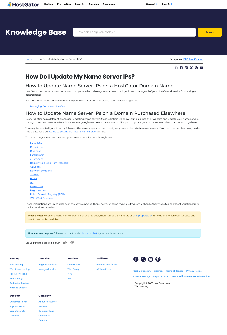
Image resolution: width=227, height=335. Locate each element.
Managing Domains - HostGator (48, 106)
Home (29, 59)
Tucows (34, 174)
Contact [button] (152, 4)
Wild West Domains (41, 198)
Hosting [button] (48, 4)
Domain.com (37, 147)
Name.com (36, 186)
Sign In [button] (167, 4)
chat (94, 233)
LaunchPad (36, 143)
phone (84, 233)
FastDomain (37, 155)
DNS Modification (193, 59)
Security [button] (80, 4)
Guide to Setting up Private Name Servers (73, 131)
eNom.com (36, 159)
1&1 (31, 182)
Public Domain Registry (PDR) (47, 194)
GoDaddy (35, 166)
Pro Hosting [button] (64, 4)
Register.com (38, 190)
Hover (33, 178)
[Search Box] (134, 32)
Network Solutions (41, 170)
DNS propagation (142, 215)
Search (209, 32)
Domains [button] (94, 4)
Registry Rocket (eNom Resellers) (49, 162)
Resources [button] (109, 4)
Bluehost (35, 151)
